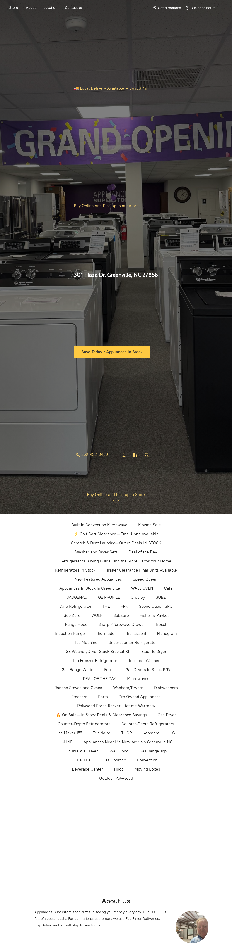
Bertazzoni (136, 633)
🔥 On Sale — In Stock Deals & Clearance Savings (101, 714)
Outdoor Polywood (116, 778)
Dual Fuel (83, 760)
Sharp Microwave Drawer (121, 624)
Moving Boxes (147, 769)
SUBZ (161, 597)
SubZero (121, 615)
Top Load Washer (144, 660)
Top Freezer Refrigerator (94, 660)
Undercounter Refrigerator (132, 642)
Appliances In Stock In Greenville (89, 588)
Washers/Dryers (128, 687)
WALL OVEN (142, 588)
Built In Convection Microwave (99, 524)
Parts (103, 696)
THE (106, 606)
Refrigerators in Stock (75, 570)
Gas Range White (77, 669)
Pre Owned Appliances (140, 696)
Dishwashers (166, 687)
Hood (119, 769)
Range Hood (76, 624)
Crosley (138, 597)
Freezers (79, 696)
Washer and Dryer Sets (96, 552)
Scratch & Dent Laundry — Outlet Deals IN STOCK (116, 543)
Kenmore (151, 733)
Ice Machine (86, 642)
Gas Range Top (153, 751)
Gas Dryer (167, 714)
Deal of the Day (143, 552)
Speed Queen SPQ (156, 606)
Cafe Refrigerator (75, 606)
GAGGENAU (76, 597)
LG (172, 733)
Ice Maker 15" (69, 733)
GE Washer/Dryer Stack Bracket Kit (98, 651)
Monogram (167, 633)
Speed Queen (145, 579)
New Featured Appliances (98, 579)
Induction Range (70, 633)
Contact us (74, 7)
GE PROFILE (109, 597)
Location (50, 7)
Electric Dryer (154, 651)
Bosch (161, 624)
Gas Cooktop (114, 760)
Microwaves (138, 678)
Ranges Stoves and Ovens (78, 687)
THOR (126, 733)
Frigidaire (101, 733)
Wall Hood (118, 751)
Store (13, 7)
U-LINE (66, 742)
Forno (109, 669)
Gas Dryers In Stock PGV (148, 669)
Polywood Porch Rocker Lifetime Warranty (116, 705)
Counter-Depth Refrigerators (84, 723)
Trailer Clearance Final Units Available (141, 570)
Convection (147, 760)
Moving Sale (149, 524)
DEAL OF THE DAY (99, 678)
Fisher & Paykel (154, 615)
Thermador (106, 633)
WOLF (96, 615)
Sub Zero (72, 615)
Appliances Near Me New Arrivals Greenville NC (128, 742)
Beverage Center (87, 769)
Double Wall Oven (82, 751)
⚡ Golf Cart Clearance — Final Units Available (116, 533)
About (31, 7)
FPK (124, 606)
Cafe (168, 588)
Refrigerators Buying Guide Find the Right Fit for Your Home (116, 561)
